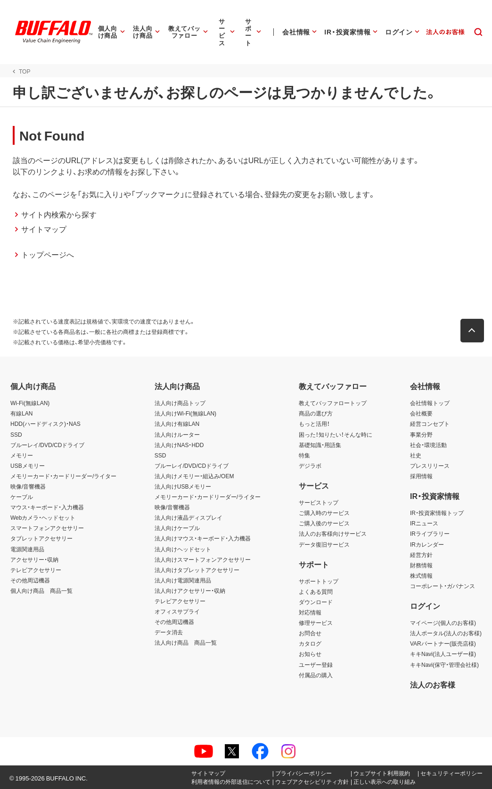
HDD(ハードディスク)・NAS (45, 423)
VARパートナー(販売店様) (443, 643)
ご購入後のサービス (324, 523)
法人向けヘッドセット (183, 549)
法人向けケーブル (177, 527)
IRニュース (424, 523)
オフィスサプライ (177, 611)
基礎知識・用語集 (320, 444)
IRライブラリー (430, 533)
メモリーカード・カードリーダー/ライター (63, 476)
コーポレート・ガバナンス (442, 585)
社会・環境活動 (428, 444)
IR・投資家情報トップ (437, 512)
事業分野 (421, 434)
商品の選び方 (316, 413)
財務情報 (421, 565)
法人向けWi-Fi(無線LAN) (185, 413)
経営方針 (421, 554)
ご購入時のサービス (324, 512)
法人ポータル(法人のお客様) (446, 633)
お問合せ (310, 633)
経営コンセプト (430, 423)
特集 (304, 455)
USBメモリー (27, 465)
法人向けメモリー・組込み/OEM (194, 476)
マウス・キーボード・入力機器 (47, 507)
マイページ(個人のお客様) (443, 622)
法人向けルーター (177, 434)
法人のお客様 (432, 684)
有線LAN (21, 413)
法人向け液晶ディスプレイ (188, 517)
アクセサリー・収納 (34, 559)
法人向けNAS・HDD (179, 444)
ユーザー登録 (316, 664)
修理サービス (316, 622)
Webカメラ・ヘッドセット (42, 517)
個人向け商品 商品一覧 (41, 590)
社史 (415, 455)
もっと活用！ (314, 423)
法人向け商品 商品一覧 (186, 642)
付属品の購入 (316, 675)
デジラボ (310, 465)
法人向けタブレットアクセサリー (197, 569)
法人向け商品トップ (180, 403)
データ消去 (169, 632)
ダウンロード (316, 602)
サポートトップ (318, 581)
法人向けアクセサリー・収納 (190, 590)
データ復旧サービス (324, 544)
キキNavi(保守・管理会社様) (444, 664)
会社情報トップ (430, 403)
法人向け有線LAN (177, 423)
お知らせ (310, 653)
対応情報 (310, 612)
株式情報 (421, 575)
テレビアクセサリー (35, 569)
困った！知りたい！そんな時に (335, 434)
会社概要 (421, 413)
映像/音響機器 (28, 486)
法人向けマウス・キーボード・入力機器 (203, 538)
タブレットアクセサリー (41, 538)
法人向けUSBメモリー (183, 486)
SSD (16, 434)
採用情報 (421, 476)
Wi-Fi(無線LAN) (29, 403)
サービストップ (318, 502)
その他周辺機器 (30, 580)
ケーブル (21, 496)
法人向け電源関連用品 (183, 580)
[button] (474, 330)
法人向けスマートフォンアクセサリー (203, 559)
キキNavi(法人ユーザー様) (443, 653)
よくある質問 (316, 591)
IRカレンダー (427, 544)
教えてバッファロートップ (333, 403)
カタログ (310, 643)
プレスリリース (430, 465)
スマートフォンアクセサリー (47, 527)
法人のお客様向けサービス (333, 533)
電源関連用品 (27, 549)
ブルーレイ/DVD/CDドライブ (47, 444)
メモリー (21, 455)
